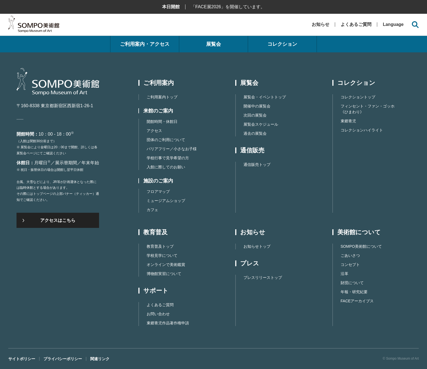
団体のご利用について (166, 140)
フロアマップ (158, 191)
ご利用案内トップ (162, 97)
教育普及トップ (160, 246)
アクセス (154, 130)
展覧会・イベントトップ (264, 97)
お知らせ (320, 24)
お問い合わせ (158, 314)
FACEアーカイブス (357, 301)
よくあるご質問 (356, 24)
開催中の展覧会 (256, 106)
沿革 (344, 273)
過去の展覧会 (255, 133)
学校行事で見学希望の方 (168, 158)
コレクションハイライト (362, 130)
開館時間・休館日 (162, 121)
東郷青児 (348, 121)
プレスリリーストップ (262, 277)
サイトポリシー (21, 359)
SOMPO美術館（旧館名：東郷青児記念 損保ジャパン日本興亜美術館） (33, 25)
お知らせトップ (256, 246)
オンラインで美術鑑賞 (166, 264)
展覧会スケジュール (260, 124)
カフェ (152, 210)
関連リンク (100, 359)
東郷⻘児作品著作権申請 (168, 323)
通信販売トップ (256, 164)
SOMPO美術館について (361, 246)
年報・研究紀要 (354, 292)
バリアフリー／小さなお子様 (172, 149)
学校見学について (162, 255)
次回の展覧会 (255, 115)
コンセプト (350, 264)
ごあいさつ (350, 255)
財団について (352, 283)
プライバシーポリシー (62, 359)
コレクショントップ (358, 97)
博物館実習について (164, 273)
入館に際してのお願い (166, 167)
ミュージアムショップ (166, 200)
